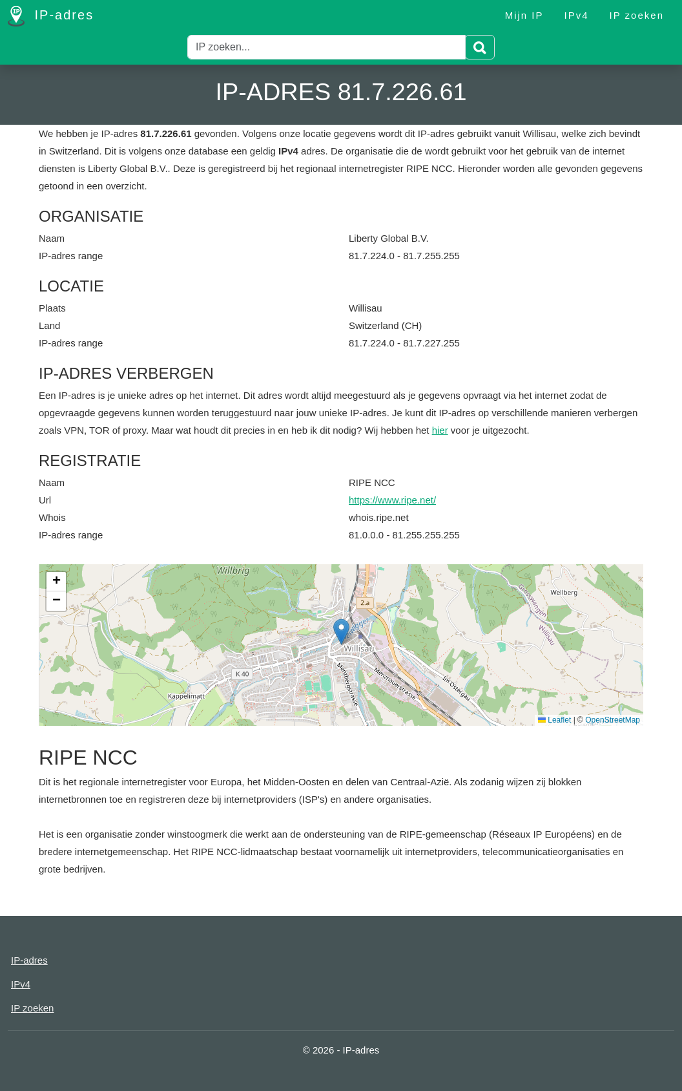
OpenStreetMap (612, 720)
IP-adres (51, 16)
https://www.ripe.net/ (392, 499)
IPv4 (576, 15)
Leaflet (554, 720)
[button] (341, 632)
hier (440, 430)
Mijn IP (524, 15)
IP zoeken (637, 15)
